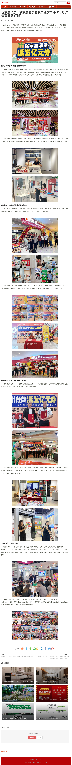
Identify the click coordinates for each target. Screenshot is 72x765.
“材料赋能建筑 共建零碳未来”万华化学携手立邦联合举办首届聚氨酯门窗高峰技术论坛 (53, 657)
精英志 (29, 762)
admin (3, 20)
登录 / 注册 (5, 2)
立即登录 (31, 737)
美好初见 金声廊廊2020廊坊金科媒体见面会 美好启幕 (17, 656)
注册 (39, 737)
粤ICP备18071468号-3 (42, 762)
